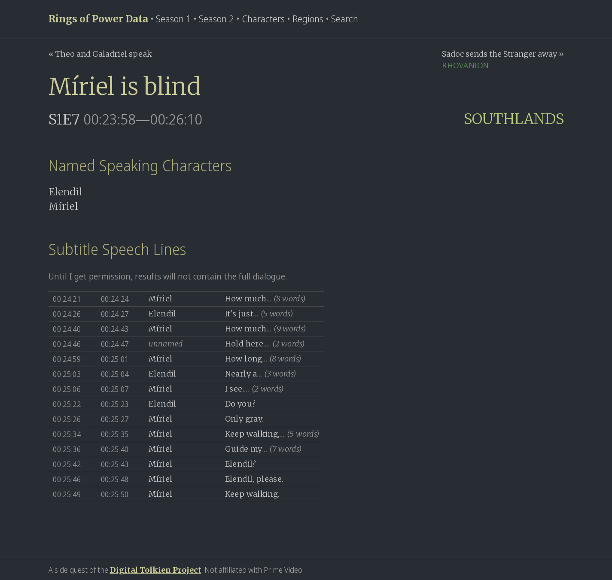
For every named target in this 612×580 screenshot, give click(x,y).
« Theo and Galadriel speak (100, 54)
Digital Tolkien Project (155, 570)
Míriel (63, 206)
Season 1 (173, 18)
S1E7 (64, 119)
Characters (263, 18)
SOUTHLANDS (514, 119)
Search (344, 18)
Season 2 (216, 18)
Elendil (65, 192)
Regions (307, 18)
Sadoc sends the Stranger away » (503, 54)
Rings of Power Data (98, 19)
